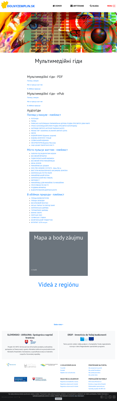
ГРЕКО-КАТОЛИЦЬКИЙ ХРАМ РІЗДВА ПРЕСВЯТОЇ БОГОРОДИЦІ (54, 126)
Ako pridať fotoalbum (95, 370)
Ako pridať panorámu (94, 372)
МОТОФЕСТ (35, 180)
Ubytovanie (77, 6)
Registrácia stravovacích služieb (69, 386)
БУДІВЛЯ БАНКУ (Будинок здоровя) (43, 135)
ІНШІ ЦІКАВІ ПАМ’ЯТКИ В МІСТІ (42, 145)
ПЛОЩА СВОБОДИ (37, 200)
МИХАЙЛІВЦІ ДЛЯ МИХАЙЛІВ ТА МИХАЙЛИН (47, 183)
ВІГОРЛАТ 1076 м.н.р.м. (39, 222)
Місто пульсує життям (35, 85)
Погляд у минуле (33, 81)
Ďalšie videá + (58, 324)
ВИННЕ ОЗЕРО (36, 213)
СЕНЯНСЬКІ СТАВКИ (38, 217)
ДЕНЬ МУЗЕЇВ (36, 163)
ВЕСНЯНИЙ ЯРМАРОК (39, 156)
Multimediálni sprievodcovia (96, 386)
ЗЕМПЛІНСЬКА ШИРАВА (39, 208)
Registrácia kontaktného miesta (69, 381)
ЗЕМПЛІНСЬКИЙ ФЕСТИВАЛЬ (42, 178)
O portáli (62, 368)
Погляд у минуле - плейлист (44, 115)
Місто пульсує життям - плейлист (47, 150)
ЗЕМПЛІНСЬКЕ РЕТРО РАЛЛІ (41, 173)
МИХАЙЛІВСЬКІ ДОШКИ (40, 166)
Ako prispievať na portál (95, 368)
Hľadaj (94, 6)
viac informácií (79, 396)
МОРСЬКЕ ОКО (36, 215)
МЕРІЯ (33, 133)
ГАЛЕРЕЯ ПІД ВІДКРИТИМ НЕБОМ (43, 153)
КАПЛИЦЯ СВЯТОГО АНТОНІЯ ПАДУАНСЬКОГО (47, 128)
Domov (57, 6)
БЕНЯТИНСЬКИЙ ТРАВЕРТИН (42, 220)
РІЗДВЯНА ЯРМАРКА (38, 187)
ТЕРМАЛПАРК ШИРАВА (39, 210)
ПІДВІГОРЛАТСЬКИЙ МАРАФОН (42, 158)
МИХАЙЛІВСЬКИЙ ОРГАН (40, 175)
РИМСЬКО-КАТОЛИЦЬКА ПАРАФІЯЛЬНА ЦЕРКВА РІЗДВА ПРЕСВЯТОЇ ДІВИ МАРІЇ (60, 123)
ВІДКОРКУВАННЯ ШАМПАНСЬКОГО (44, 190)
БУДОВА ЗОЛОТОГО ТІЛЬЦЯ (41, 138)
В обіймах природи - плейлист (45, 194)
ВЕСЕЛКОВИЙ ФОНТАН (39, 203)
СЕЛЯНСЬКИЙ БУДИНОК (40, 140)
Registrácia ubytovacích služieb (69, 384)
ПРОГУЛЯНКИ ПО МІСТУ (40, 185)
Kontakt (62, 370)
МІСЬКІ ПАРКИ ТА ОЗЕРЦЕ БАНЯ (43, 205)
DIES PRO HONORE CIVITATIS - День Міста (46, 168)
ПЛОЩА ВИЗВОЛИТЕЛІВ (40, 198)
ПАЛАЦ (33, 121)
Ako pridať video (93, 375)
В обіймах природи (33, 89)
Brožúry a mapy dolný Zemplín (97, 384)
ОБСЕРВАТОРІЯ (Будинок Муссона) (43, 143)
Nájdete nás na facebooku (67, 372)
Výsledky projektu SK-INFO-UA (97, 389)
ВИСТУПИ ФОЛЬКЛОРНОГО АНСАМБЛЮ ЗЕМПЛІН (49, 170)
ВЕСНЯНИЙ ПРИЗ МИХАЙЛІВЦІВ (43, 161)
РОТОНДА (34, 118)
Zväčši (34, 270)
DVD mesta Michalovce (95, 381)
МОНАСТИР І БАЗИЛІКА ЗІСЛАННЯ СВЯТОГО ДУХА (49, 131)
